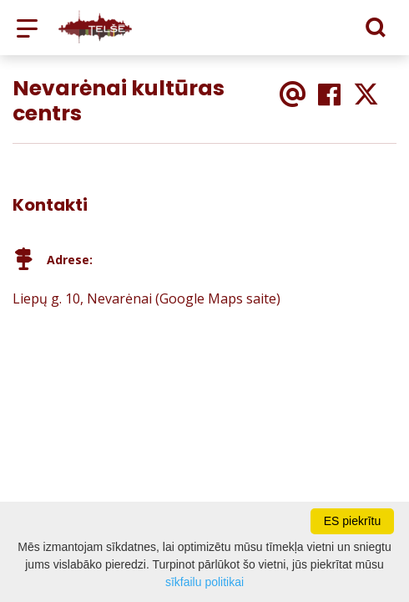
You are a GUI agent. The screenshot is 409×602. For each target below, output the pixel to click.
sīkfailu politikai (204, 582)
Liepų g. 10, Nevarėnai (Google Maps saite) (146, 298)
